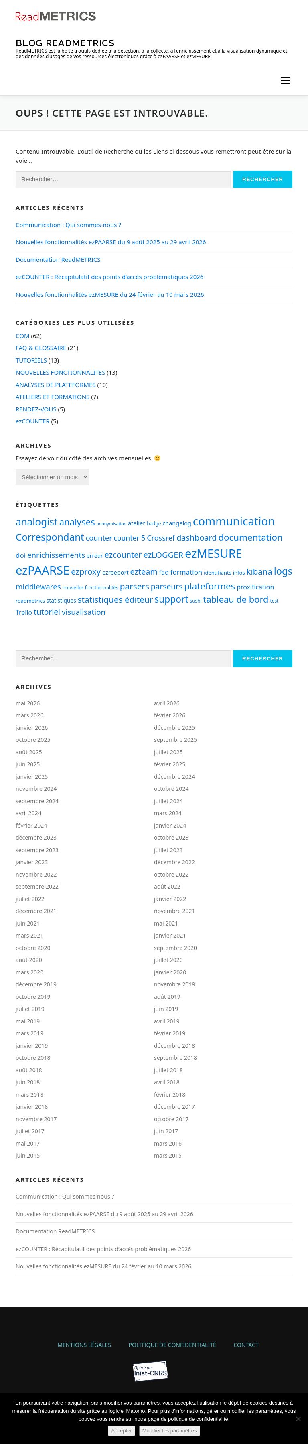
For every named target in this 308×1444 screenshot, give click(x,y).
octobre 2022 (171, 874)
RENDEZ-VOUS (36, 409)
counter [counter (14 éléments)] (99, 538)
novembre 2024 (36, 788)
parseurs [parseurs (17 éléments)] (167, 586)
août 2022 (167, 886)
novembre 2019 (174, 984)
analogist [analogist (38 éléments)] (37, 521)
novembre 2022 (36, 874)
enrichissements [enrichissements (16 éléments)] (56, 555)
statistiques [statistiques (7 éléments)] (61, 600)
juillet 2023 (168, 850)
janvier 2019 (32, 1045)
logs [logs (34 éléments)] (283, 571)
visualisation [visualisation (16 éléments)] (83, 612)
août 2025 (29, 752)
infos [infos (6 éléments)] (239, 572)
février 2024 (31, 825)
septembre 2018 (175, 1057)
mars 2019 (29, 1033)
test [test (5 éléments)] (274, 600)
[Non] (298, 1419)
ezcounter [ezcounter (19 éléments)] (123, 554)
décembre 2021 (36, 911)
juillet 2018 (168, 1070)
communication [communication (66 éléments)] (234, 521)
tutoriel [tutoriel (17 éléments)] (47, 611)
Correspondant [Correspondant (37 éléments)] (50, 536)
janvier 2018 (32, 1106)
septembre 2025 (175, 739)
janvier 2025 (32, 776)
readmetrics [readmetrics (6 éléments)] (30, 600)
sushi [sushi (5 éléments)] (196, 600)
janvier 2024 (170, 825)
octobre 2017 (171, 1119)
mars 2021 (29, 935)
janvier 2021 (170, 935)
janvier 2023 (32, 862)
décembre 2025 (174, 727)
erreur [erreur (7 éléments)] (95, 555)
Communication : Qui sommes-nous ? (68, 225)
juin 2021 (28, 923)
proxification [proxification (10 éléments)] (255, 587)
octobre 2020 (33, 948)
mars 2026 (29, 715)
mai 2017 (28, 1143)
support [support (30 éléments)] (171, 599)
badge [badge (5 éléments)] (154, 523)
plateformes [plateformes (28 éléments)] (209, 586)
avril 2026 (167, 703)
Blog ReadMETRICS (65, 42)
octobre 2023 (171, 837)
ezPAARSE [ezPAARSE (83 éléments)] (42, 570)
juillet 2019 (30, 1009)
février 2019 (169, 1033)
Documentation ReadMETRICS (58, 259)
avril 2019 (167, 1021)
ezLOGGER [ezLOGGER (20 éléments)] (163, 554)
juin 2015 (28, 1155)
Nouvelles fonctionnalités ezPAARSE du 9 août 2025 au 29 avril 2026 (111, 242)
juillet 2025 (168, 752)
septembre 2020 (175, 948)
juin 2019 (166, 1009)
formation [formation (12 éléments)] (186, 572)
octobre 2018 (33, 1057)
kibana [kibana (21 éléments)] (259, 571)
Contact (245, 1345)
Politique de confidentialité (172, 1345)
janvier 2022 (170, 899)
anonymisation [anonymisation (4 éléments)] (111, 524)
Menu (285, 80)
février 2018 (169, 1094)
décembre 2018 (174, 1045)
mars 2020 (29, 972)
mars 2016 (168, 1143)
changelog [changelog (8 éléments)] (176, 523)
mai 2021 (166, 923)
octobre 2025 (33, 739)
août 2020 (29, 960)
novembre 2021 (174, 911)
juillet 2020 (168, 960)
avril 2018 (167, 1082)
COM (23, 336)
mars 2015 (168, 1155)
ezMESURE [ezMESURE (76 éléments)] (213, 553)
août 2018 (29, 1070)
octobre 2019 (33, 996)
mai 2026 (28, 703)
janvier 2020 (170, 972)
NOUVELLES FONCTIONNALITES (60, 372)
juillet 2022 (30, 899)
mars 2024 (168, 813)
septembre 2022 (37, 886)
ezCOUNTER (33, 421)
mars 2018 (29, 1094)
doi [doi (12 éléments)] (21, 555)
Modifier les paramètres (169, 1431)
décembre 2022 (174, 862)
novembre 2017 (36, 1119)
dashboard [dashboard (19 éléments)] (196, 537)
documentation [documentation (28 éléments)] (250, 537)
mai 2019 (28, 1021)
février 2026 (169, 715)
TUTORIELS (31, 360)
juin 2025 (28, 764)
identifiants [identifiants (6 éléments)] (217, 572)
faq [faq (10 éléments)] (164, 572)
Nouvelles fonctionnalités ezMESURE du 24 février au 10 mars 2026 (110, 294)
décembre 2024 (174, 776)
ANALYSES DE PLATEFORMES (56, 385)
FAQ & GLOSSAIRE (41, 348)
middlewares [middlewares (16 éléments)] (38, 586)
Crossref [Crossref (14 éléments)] (161, 538)
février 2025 (169, 764)
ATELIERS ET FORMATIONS (52, 397)
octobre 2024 (171, 788)
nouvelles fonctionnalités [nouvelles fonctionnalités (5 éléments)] (90, 587)
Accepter (121, 1431)
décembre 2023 (36, 837)
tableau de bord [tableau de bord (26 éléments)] (236, 599)
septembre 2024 (37, 801)
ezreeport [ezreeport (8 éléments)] (115, 572)
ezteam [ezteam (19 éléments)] (144, 571)
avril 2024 (28, 813)
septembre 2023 (37, 850)
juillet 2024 (168, 801)
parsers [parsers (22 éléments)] (134, 586)
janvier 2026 (32, 727)
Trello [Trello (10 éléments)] (24, 612)
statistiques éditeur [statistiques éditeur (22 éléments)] (115, 599)
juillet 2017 (30, 1131)
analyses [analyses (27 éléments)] (77, 522)
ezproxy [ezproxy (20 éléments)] (86, 571)
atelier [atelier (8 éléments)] (136, 523)
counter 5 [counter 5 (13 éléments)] (129, 538)
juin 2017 (166, 1131)
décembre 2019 (36, 984)
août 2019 (167, 996)
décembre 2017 (174, 1106)
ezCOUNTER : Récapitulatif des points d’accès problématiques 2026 (109, 277)
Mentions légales (84, 1345)
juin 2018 (28, 1082)
